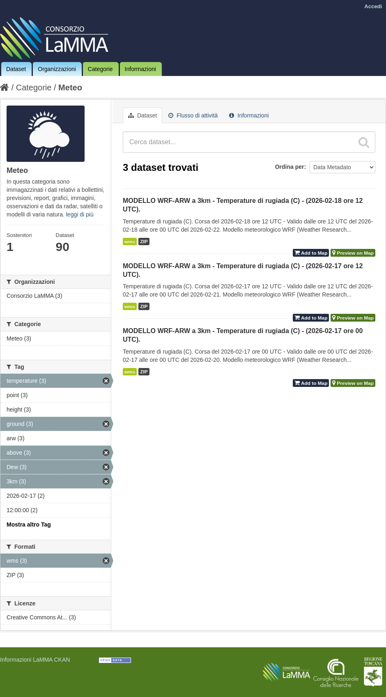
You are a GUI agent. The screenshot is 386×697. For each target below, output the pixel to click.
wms (129, 241)
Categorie (100, 69)
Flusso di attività (193, 115)
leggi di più (80, 214)
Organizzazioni (57, 69)
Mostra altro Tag (29, 524)
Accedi (373, 6)
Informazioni (140, 69)
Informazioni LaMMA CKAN (35, 659)
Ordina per (289, 166)
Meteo (70, 87)
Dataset (16, 69)
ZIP (143, 241)
